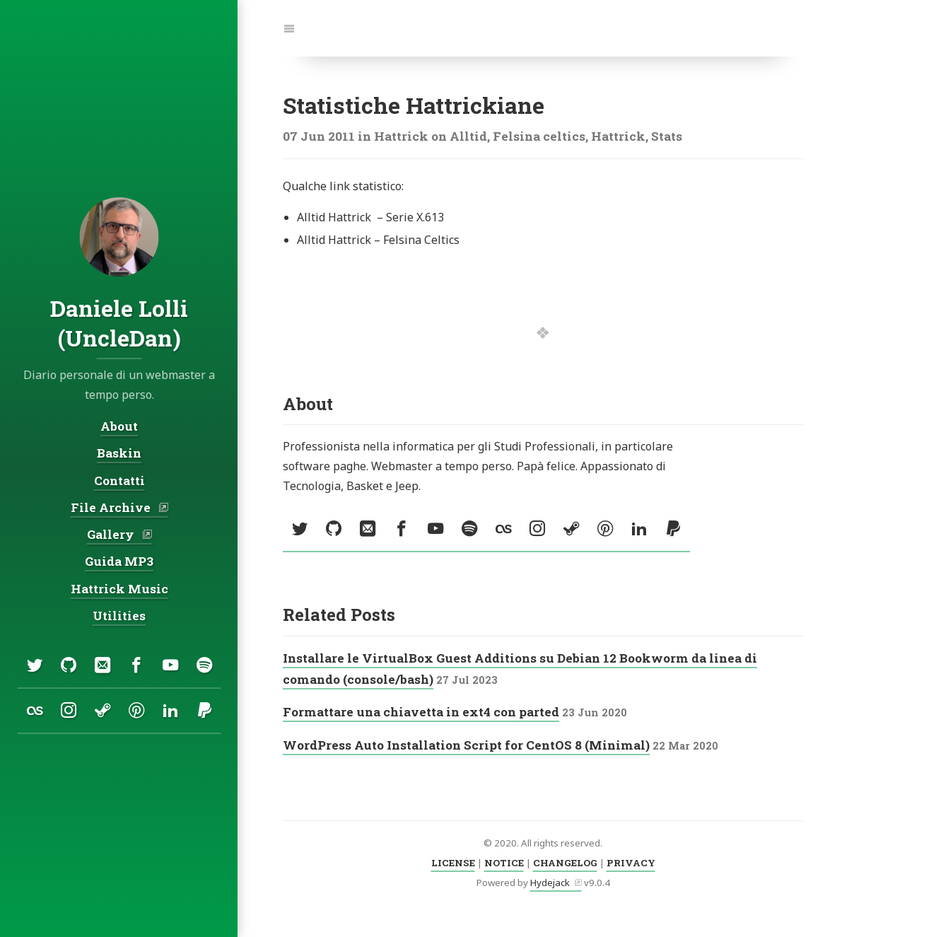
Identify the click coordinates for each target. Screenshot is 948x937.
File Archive (111, 507)
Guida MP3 (119, 561)
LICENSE (453, 862)
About (119, 426)
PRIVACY (631, 862)
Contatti (118, 480)
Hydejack (550, 882)
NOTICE (504, 862)
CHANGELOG (565, 862)
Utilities (119, 615)
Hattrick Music (119, 589)
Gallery (111, 534)
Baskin (119, 453)
